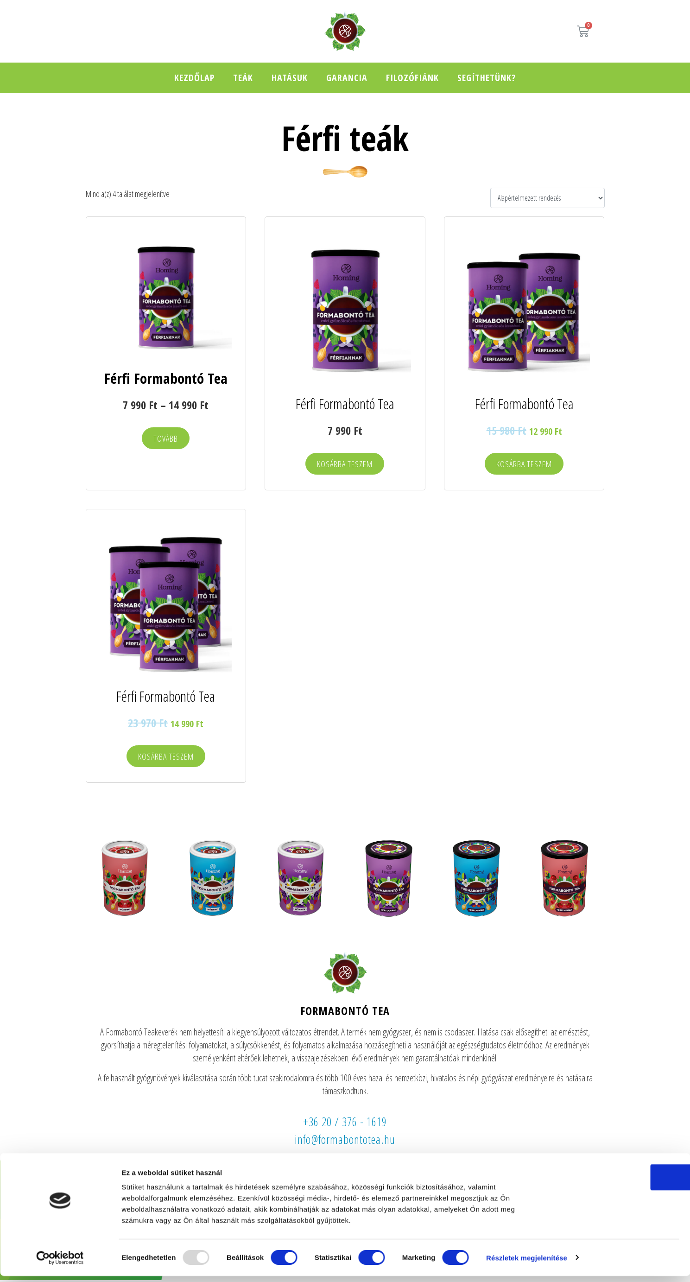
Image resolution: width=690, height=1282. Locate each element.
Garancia (346, 77)
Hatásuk (290, 77)
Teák (243, 77)
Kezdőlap (194, 77)
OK (613, 1183)
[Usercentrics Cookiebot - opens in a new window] (60, 1264)
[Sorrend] (547, 198)
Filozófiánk (412, 77)
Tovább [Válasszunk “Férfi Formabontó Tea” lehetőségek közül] (165, 439)
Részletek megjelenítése (526, 1264)
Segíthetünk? (486, 77)
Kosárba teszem (345, 464)
